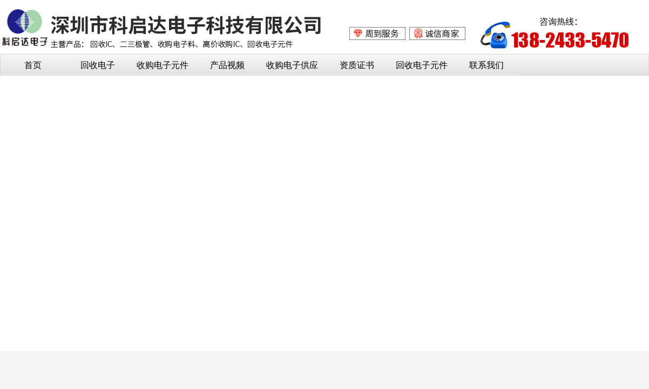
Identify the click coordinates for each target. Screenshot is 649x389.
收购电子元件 (162, 65)
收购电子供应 (292, 65)
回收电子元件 (422, 65)
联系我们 (486, 65)
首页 (33, 65)
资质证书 (357, 65)
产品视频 (227, 65)
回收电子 (97, 65)
